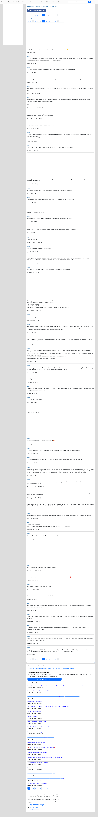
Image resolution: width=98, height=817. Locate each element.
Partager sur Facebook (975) (36, 10)
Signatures (40, 15)
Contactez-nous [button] (62, 2)
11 (43, 21)
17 (60, 21)
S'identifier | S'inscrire (51, 2)
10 (40, 21)
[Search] (78, 2)
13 (49, 21)
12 (46, 21)
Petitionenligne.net (7, 2)
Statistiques (62, 15)
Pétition (30, 15)
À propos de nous (34, 809)
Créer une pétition (27, 2)
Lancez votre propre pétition (44, 679)
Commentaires (51, 15)
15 (55, 21)
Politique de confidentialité (75, 15)
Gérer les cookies (34, 807)
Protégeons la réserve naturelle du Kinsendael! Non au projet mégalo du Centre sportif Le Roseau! (51, 668)
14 (52, 21)
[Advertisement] (60, 34)
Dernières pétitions (38, 2)
